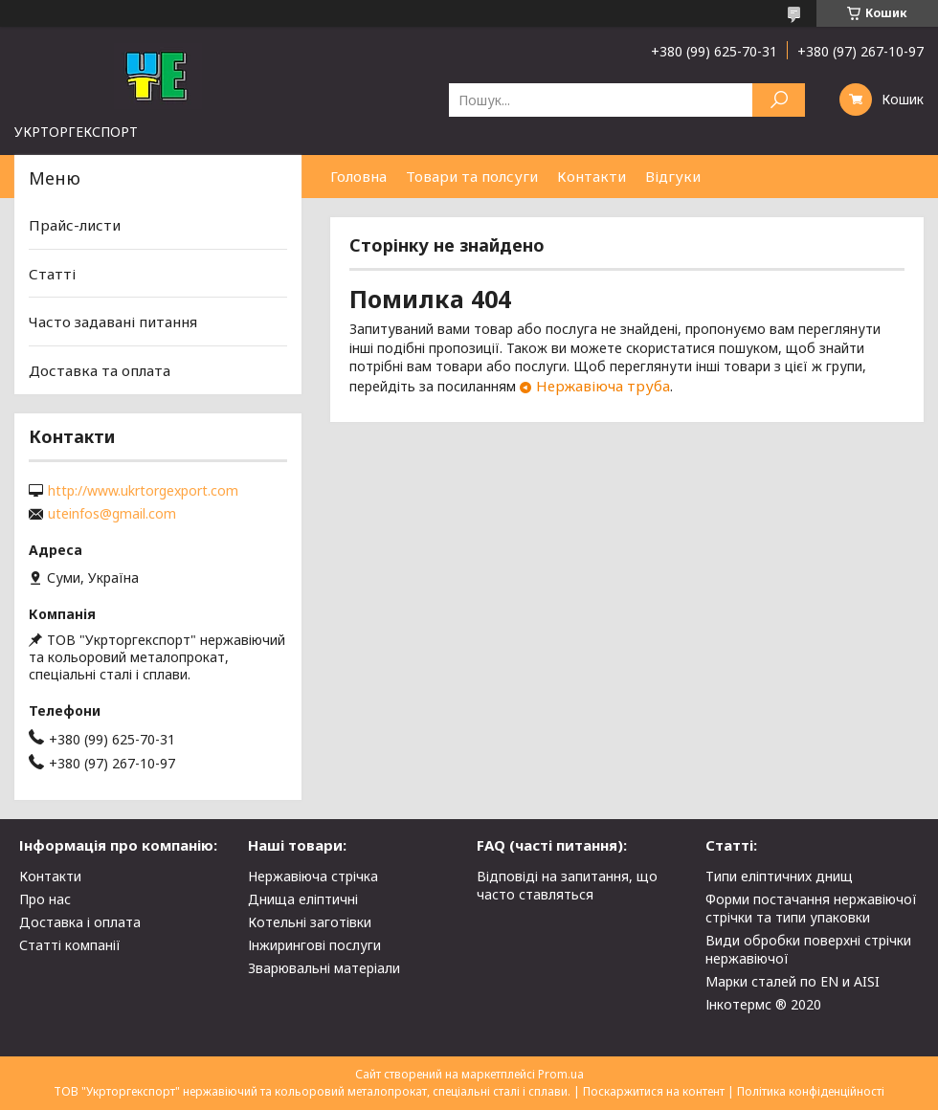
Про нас (45, 899)
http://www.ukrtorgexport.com (143, 491)
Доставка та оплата (99, 370)
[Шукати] (778, 100)
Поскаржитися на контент (654, 1091)
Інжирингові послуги (314, 945)
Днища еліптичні (303, 899)
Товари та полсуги (472, 176)
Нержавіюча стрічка (313, 876)
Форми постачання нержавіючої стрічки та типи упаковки (811, 908)
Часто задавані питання (113, 321)
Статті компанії (70, 945)
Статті (52, 273)
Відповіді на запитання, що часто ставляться (567, 885)
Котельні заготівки (309, 922)
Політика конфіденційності (810, 1091)
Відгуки (673, 176)
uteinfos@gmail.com (112, 513)
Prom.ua (561, 1074)
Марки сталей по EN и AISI (792, 981)
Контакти (591, 176)
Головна (358, 176)
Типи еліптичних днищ (779, 876)
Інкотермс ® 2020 (763, 1004)
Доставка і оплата (80, 922)
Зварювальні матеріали (324, 968)
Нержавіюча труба (603, 385)
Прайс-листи (75, 224)
